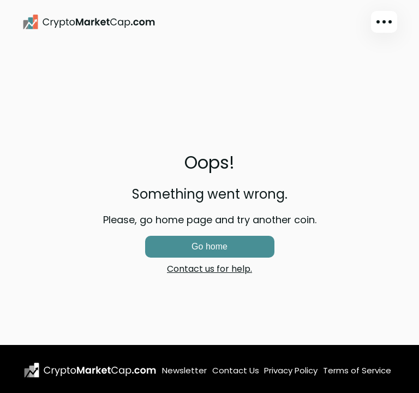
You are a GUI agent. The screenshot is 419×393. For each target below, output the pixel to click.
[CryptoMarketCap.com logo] (90, 370)
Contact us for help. (209, 269)
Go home (209, 246)
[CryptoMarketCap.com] (89, 22)
